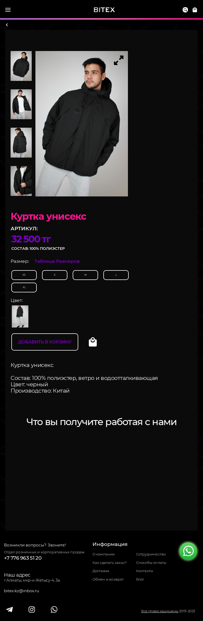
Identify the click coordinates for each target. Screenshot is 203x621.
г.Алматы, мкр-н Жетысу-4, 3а (32, 580)
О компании (104, 554)
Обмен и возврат (108, 579)
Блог (140, 579)
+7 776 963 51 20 (22, 558)
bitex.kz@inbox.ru (21, 590)
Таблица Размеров (57, 261)
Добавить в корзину (45, 341)
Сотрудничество (151, 554)
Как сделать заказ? (110, 563)
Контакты (144, 571)
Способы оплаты (151, 563)
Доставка (101, 571)
